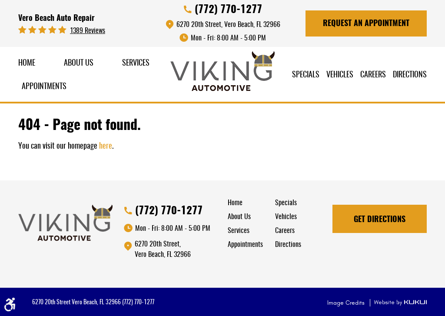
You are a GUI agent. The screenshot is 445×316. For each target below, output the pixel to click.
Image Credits (346, 302)
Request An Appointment (366, 24)
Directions (410, 75)
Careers (373, 75)
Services (135, 63)
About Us (78, 63)
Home (26, 63)
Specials (305, 75)
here (105, 146)
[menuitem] (26, 64)
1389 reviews (87, 30)
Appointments (44, 87)
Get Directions (379, 220)
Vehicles (339, 75)
